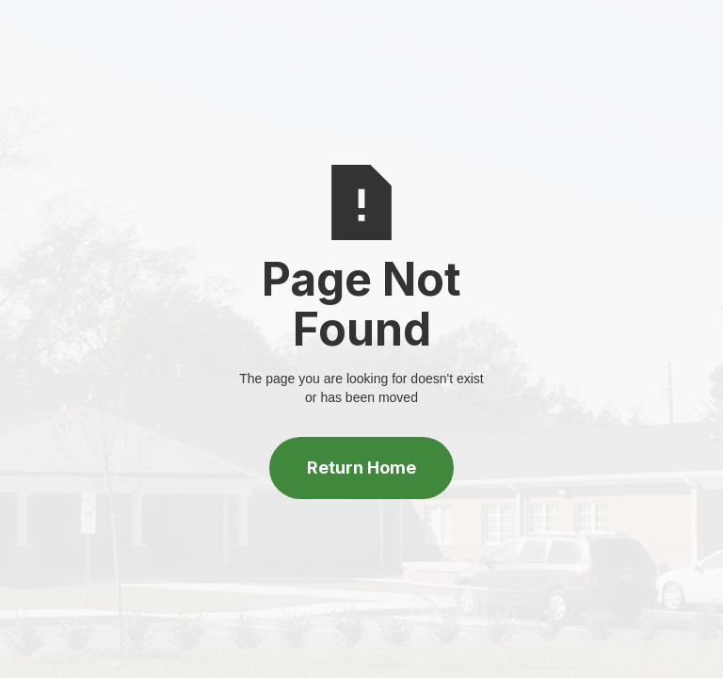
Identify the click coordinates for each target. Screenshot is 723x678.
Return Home (361, 467)
